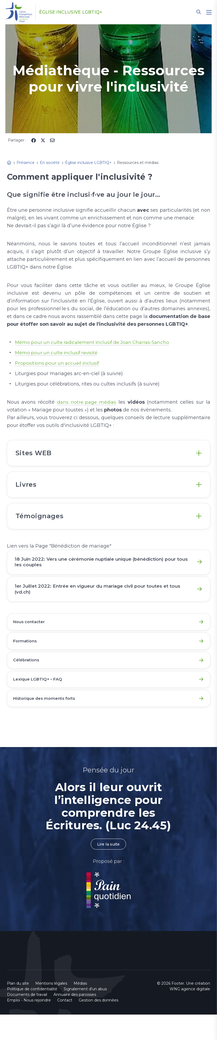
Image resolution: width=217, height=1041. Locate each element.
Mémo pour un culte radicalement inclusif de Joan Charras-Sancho (95, 342)
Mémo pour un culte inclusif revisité (58, 353)
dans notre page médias (86, 402)
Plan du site (18, 1009)
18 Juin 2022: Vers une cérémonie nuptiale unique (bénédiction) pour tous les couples (101, 573)
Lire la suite (108, 870)
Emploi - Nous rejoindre (29, 1026)
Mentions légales (51, 1009)
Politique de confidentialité (32, 1015)
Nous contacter (31, 640)
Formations (26, 661)
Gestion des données (98, 1026)
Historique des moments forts (47, 723)
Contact (64, 1026)
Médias (80, 1009)
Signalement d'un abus (85, 1015)
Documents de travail (27, 1021)
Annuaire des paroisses (75, 1021)
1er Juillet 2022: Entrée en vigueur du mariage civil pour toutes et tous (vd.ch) (103, 604)
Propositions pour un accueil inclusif (58, 363)
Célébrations (28, 682)
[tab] (108, 454)
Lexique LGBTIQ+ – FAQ (40, 702)
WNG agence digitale (190, 1015)
